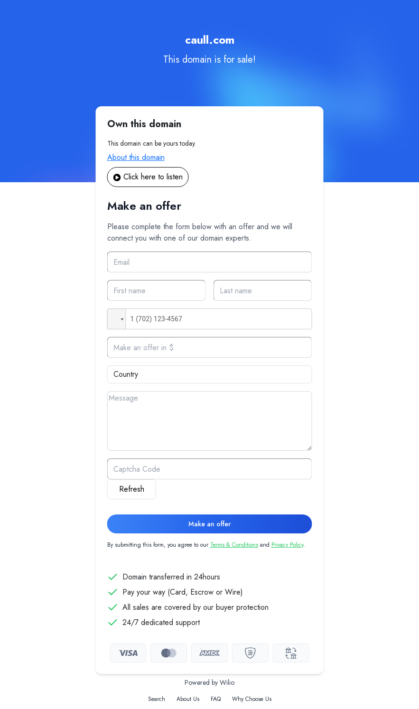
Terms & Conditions (234, 545)
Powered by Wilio (209, 682)
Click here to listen (148, 176)
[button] (117, 319)
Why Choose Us (251, 699)
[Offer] (209, 347)
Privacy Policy (287, 545)
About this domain (136, 157)
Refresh (131, 489)
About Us (188, 699)
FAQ (216, 699)
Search (156, 699)
